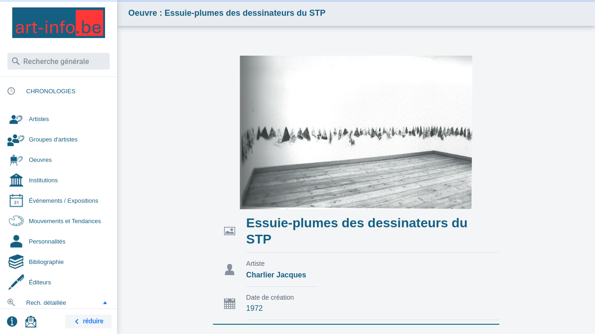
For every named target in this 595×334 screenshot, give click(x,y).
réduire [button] (87, 322)
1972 (254, 308)
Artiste (255, 263)
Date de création (270, 297)
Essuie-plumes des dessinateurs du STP (357, 231)
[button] (105, 302)
